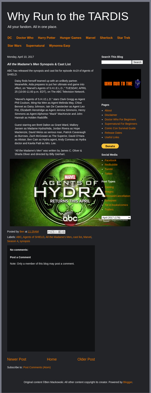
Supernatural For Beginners (121, 123)
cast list (77, 237)
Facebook (110, 160)
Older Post (86, 359)
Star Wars (14, 45)
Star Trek (123, 37)
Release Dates (113, 132)
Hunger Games (70, 37)
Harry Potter (46, 37)
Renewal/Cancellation (117, 195)
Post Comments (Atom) (37, 367)
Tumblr (109, 169)
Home (52, 359)
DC (10, 37)
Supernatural (35, 45)
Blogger (127, 382)
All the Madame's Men (59, 237)
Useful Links (112, 137)
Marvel (90, 37)
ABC (19, 237)
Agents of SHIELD (33, 237)
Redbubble (111, 164)
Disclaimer (111, 114)
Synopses (110, 200)
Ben (22, 231)
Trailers (109, 209)
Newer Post (16, 359)
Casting (109, 187)
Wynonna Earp (59, 45)
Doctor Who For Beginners (120, 119)
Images (109, 191)
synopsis (25, 241)
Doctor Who (25, 37)
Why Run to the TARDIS (68, 16)
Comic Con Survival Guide (120, 128)
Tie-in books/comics (116, 204)
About (108, 110)
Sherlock (106, 37)
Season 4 (12, 241)
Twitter (108, 173)
